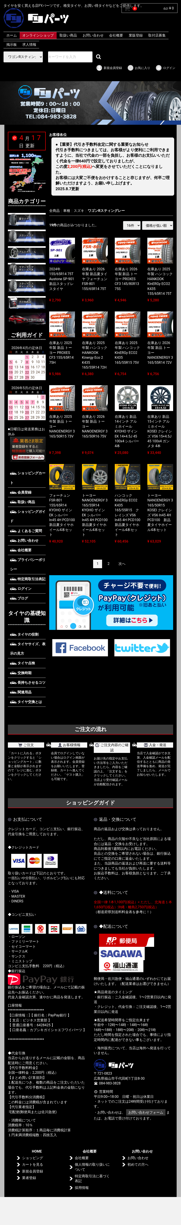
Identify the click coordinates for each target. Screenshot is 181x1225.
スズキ (79, 211)
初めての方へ (137, 1165)
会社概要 (116, 35)
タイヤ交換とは (26, 702)
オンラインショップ (38, 35)
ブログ (19, 598)
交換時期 (20, 673)
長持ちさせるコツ (27, 682)
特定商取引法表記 (27, 579)
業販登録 (136, 35)
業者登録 (29, 1178)
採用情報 (82, 1188)
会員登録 (20, 492)
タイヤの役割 (24, 634)
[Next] (122, 564)
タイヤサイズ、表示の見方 (27, 649)
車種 (66, 211)
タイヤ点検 (22, 663)
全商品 (54, 211)
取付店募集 (157, 35)
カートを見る (32, 1165)
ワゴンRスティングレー (106, 211)
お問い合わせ (93, 35)
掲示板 (11, 44)
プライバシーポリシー (27, 564)
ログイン (165, 68)
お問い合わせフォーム (145, 1112)
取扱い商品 (68, 35)
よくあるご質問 (26, 531)
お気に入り (138, 68)
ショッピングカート (27, 478)
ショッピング (32, 1158)
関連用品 (20, 692)
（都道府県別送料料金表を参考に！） (123, 912)
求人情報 (29, 44)
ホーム (11, 35)
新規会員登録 (109, 68)
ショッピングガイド (27, 516)
